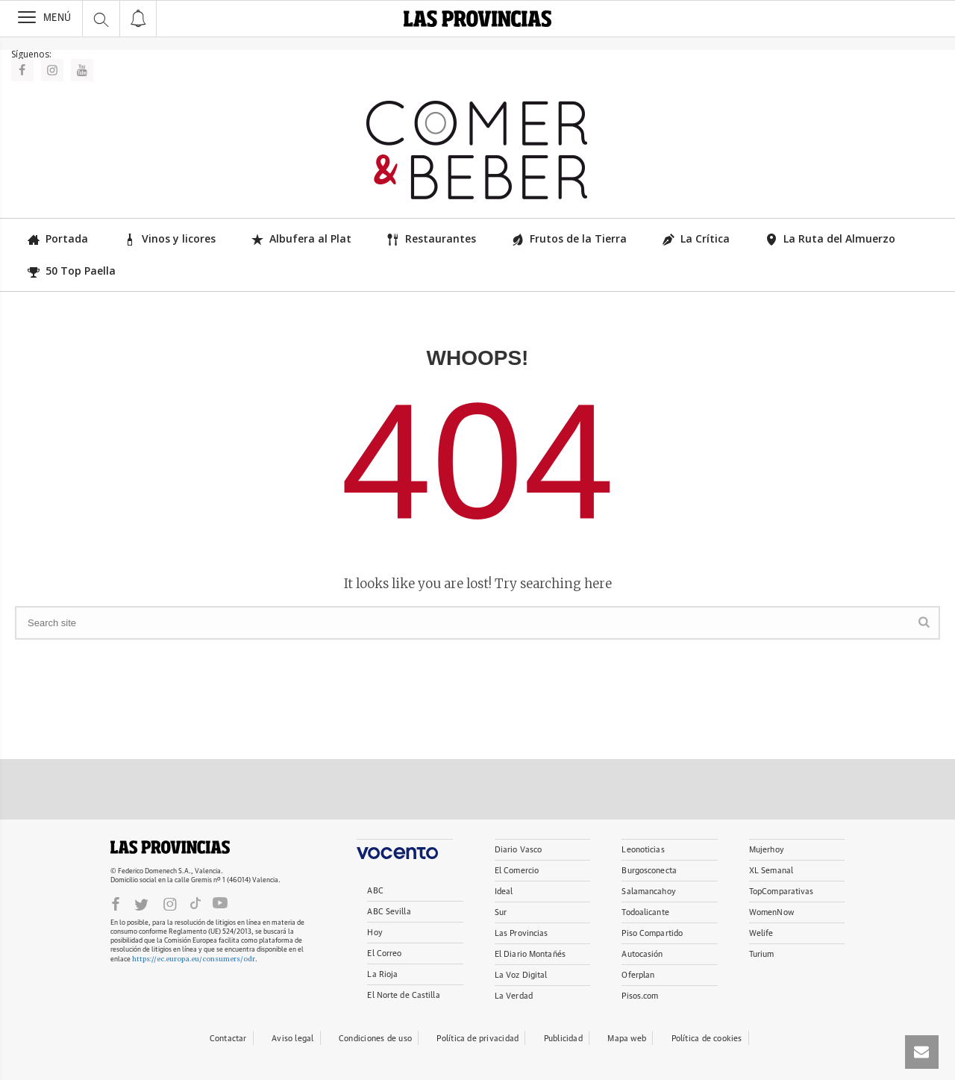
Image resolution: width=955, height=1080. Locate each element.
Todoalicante (644, 912)
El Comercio (517, 871)
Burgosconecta (648, 871)
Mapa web (626, 1038)
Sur (501, 912)
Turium (761, 954)
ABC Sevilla (388, 912)
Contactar (228, 1038)
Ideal (504, 891)
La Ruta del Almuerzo (830, 238)
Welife (761, 933)
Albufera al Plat (301, 238)
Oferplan (637, 975)
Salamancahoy (648, 891)
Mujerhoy (766, 850)
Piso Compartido (652, 933)
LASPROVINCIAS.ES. (170, 847)
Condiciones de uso (375, 1038)
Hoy (374, 932)
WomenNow (771, 912)
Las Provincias (521, 933)
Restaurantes (431, 238)
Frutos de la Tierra (569, 238)
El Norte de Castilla (403, 995)
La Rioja (382, 974)
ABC (375, 891)
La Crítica (696, 238)
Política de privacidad (477, 1038)
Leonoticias (642, 850)
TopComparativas (781, 891)
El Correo (384, 953)
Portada (58, 238)
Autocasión (642, 954)
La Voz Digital (521, 975)
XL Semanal (771, 871)
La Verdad (514, 996)
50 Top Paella (72, 270)
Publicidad (563, 1038)
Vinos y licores (170, 238)
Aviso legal (292, 1038)
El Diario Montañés (530, 954)
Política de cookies (706, 1038)
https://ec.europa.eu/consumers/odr (193, 959)
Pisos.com (639, 996)
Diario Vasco (518, 850)
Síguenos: (31, 54)
